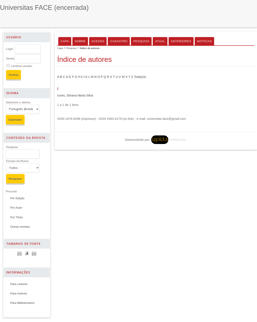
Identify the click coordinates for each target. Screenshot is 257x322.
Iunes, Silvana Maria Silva (75, 95)
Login (9, 48)
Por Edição (17, 198)
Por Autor (16, 207)
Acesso (98, 41)
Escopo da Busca (17, 161)
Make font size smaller (19, 253)
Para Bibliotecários (22, 302)
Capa (65, 41)
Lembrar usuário (21, 66)
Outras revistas (20, 226)
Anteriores (181, 41)
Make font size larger (34, 253)
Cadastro (118, 41)
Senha (10, 58)
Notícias (204, 41)
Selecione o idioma (18, 102)
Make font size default (27, 253)
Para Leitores (18, 284)
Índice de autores (90, 48)
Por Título (16, 217)
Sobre (80, 41)
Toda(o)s (140, 77)
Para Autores (18, 293)
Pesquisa (12, 147)
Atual (160, 41)
